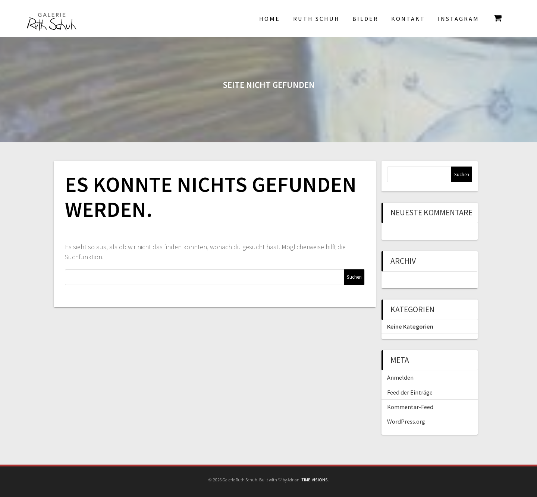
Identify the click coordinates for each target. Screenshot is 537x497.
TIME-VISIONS (314, 479)
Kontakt (408, 18)
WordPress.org (406, 421)
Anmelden (400, 377)
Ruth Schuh (316, 18)
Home (269, 18)
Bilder (365, 18)
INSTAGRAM (458, 18)
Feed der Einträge (410, 392)
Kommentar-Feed (410, 407)
